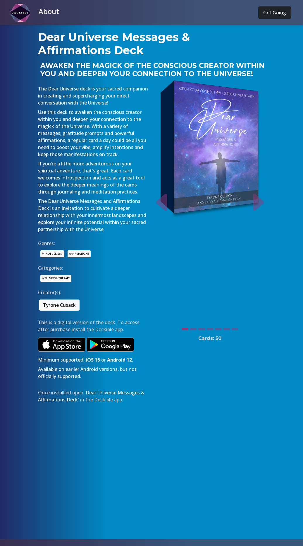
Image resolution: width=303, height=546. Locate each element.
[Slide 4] (210, 327)
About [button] (49, 11)
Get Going (274, 12)
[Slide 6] (226, 327)
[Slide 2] (193, 327)
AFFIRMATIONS (79, 254)
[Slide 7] (235, 327)
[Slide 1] (185, 327)
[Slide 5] (218, 327)
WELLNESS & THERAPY (56, 278)
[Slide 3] (201, 327)
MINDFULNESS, (52, 254)
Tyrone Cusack (59, 305)
